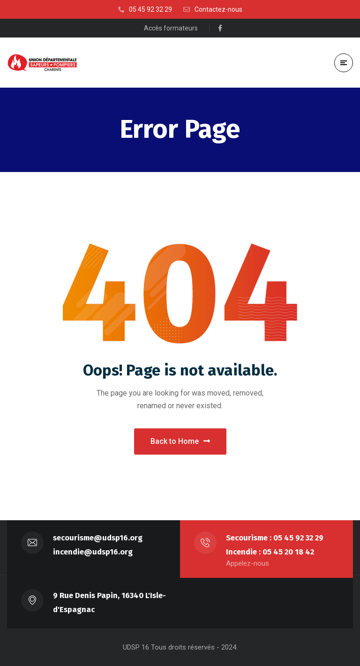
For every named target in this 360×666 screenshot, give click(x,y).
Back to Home (180, 441)
